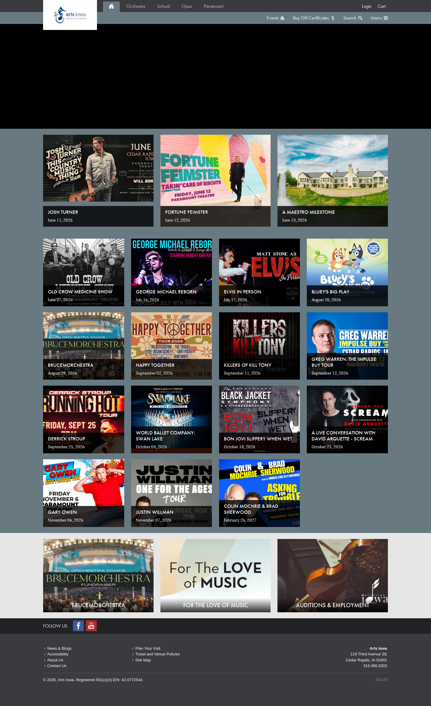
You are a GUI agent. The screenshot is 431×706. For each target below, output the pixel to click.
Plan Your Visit (147, 648)
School (163, 6)
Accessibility (58, 654)
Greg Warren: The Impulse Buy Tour (344, 362)
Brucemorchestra (70, 365)
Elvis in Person (242, 291)
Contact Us (56, 665)
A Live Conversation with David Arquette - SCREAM (343, 435)
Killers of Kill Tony (247, 365)
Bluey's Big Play (330, 291)
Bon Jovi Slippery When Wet (258, 438)
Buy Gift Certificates (311, 18)
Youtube (92, 625)
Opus (187, 6)
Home (70, 14)
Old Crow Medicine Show (80, 291)
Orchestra (135, 6)
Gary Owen (62, 512)
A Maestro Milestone (308, 212)
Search (349, 18)
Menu (376, 18)
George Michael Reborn (166, 291)
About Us (55, 660)
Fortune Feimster (186, 212)
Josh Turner (63, 212)
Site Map (143, 660)
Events (273, 18)
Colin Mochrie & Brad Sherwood (251, 509)
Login (367, 6)
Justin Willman (155, 512)
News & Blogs (59, 648)
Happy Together (155, 365)
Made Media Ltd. (382, 679)
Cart (382, 6)
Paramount (213, 6)
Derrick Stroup (66, 438)
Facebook (79, 625)
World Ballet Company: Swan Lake (165, 435)
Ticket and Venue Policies (157, 654)
